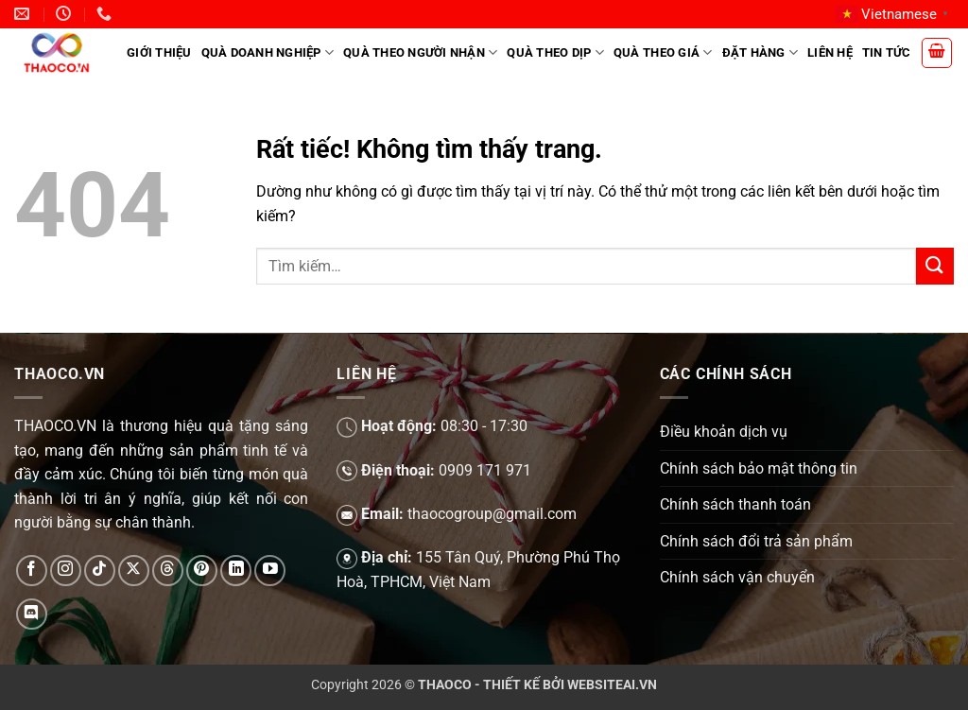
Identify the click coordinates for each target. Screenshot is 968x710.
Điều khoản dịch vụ (723, 432)
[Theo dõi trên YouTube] (269, 570)
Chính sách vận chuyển (737, 577)
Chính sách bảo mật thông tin (758, 468)
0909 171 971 (485, 470)
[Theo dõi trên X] (133, 570)
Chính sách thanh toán (735, 504)
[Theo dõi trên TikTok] (99, 570)
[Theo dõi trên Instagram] (65, 570)
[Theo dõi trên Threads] (167, 570)
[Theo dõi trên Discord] (31, 614)
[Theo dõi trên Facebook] (31, 570)
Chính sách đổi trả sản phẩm (756, 541)
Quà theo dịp (555, 52)
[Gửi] (935, 266)
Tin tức (886, 52)
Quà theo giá (663, 52)
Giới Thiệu (159, 52)
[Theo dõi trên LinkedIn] (235, 570)
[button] (937, 53)
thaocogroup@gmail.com (492, 514)
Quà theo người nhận (420, 52)
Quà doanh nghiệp (268, 52)
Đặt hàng (760, 52)
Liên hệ (830, 52)
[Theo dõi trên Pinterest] (201, 570)
